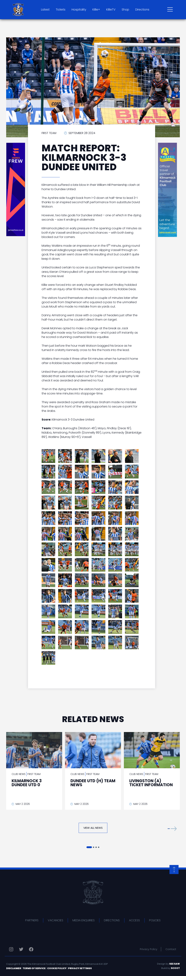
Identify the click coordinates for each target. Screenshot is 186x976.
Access (134, 920)
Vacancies (55, 920)
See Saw (174, 963)
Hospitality (79, 9)
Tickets (60, 9)
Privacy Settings (80, 968)
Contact (170, 949)
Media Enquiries (83, 920)
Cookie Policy (56, 968)
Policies (155, 920)
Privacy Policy (148, 949)
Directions (142, 9)
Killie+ (96, 9)
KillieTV (111, 9)
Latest (45, 9)
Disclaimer (13, 968)
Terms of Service (34, 968)
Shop (125, 9)
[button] (172, 828)
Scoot (175, 968)
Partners (32, 920)
